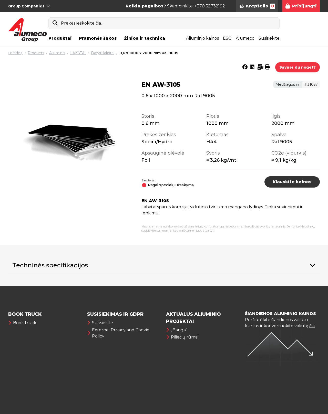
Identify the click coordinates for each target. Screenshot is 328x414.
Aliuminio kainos (202, 38)
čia (312, 325)
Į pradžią (15, 53)
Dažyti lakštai (102, 53)
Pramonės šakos (98, 38)
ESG (227, 38)
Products (36, 53)
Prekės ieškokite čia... (82, 23)
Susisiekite (269, 38)
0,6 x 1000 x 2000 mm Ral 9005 (148, 53)
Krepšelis (257, 6)
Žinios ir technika (144, 38)
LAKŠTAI (78, 53)
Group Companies (29, 6)
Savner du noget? (297, 67)
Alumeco (245, 38)
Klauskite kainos (292, 181)
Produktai (60, 38)
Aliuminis (57, 53)
